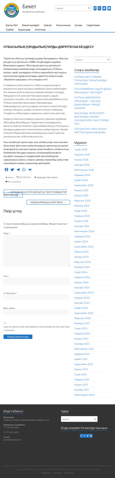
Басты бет (12, 25)
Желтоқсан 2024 (84, 231)
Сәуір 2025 (80, 210)
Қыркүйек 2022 (84, 313)
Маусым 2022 (82, 318)
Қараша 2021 (82, 354)
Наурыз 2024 (82, 277)
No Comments (14, 181)
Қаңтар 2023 (82, 303)
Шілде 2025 (81, 195)
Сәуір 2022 (80, 328)
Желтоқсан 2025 (84, 170)
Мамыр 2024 (82, 267)
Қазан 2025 (81, 180)
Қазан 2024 (81, 241)
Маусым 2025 (82, 200)
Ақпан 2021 (81, 384)
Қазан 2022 (81, 308)
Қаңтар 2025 (81, 226)
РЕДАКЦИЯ (46, 473)
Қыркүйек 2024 (84, 246)
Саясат (48, 25)
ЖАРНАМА (57, 473)
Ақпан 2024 (81, 282)
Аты (6, 276)
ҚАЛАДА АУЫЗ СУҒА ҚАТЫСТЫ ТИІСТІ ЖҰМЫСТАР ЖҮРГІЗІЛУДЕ (35, 193)
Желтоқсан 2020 (84, 395)
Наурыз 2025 (82, 216)
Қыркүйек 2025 (83, 185)
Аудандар (24, 29)
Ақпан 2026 (81, 159)
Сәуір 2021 (80, 374)
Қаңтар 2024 (82, 287)
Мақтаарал (52, 177)
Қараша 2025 (82, 175)
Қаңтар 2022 (82, 343)
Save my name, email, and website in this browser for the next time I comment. (37, 328)
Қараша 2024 (82, 236)
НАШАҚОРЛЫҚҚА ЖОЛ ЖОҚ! (48, 202)
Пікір (7, 233)
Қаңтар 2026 (81, 164)
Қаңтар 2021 (81, 389)
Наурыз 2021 (82, 379)
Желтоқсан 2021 (84, 349)
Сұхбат (10, 29)
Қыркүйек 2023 (84, 292)
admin (10, 177)
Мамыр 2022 (82, 323)
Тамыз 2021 (81, 369)
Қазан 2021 (80, 359)
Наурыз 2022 (82, 333)
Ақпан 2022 (81, 338)
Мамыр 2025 (82, 205)
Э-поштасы (10, 293)
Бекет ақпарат (30, 25)
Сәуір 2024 (80, 272)
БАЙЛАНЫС (69, 473)
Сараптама (93, 25)
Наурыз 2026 (82, 154)
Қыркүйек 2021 (83, 364)
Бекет (29, 6)
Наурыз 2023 (82, 297)
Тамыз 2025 (81, 190)
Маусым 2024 (82, 262)
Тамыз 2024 (81, 251)
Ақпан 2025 (81, 221)
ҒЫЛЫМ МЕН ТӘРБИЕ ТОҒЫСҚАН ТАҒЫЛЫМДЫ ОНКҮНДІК (90, 80)
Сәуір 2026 (80, 149)
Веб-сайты (9, 308)
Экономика (63, 25)
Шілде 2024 (81, 257)
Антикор (40, 29)
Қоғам (78, 25)
